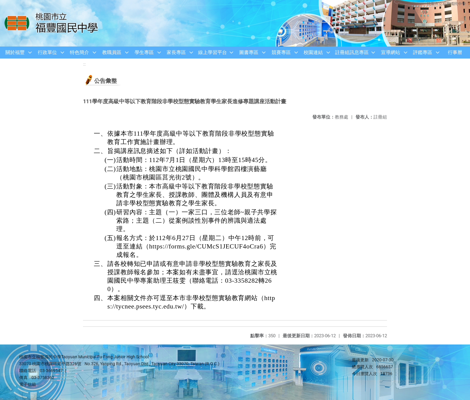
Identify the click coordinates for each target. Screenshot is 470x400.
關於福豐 (15, 52)
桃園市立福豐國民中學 (446, 4)
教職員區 (111, 52)
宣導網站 (390, 52)
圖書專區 (248, 52)
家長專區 (176, 52)
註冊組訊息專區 (352, 52)
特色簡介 (79, 52)
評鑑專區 (422, 52)
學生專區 (144, 52)
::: (84, 64)
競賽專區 (281, 52)
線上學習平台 (212, 52)
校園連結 (313, 52)
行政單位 (47, 52)
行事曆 (455, 52)
